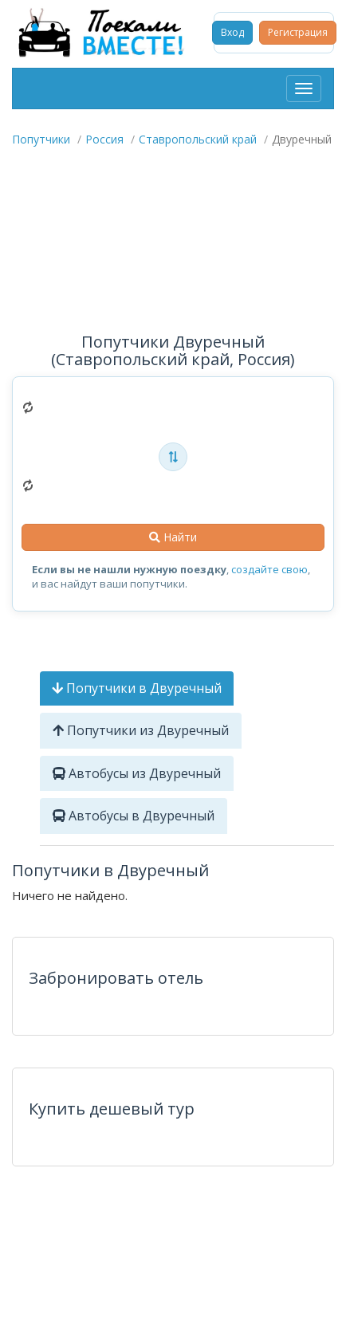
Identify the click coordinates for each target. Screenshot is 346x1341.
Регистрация (298, 32)
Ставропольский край (198, 139)
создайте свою (269, 569)
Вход (232, 32)
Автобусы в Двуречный (133, 815)
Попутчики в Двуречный (137, 688)
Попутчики (41, 139)
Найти (173, 537)
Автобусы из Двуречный (137, 773)
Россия (104, 139)
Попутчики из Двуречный (141, 730)
